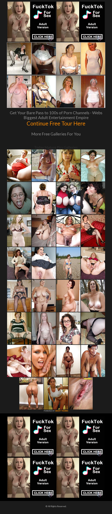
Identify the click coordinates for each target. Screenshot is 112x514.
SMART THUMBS (61, 411)
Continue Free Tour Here (56, 123)
